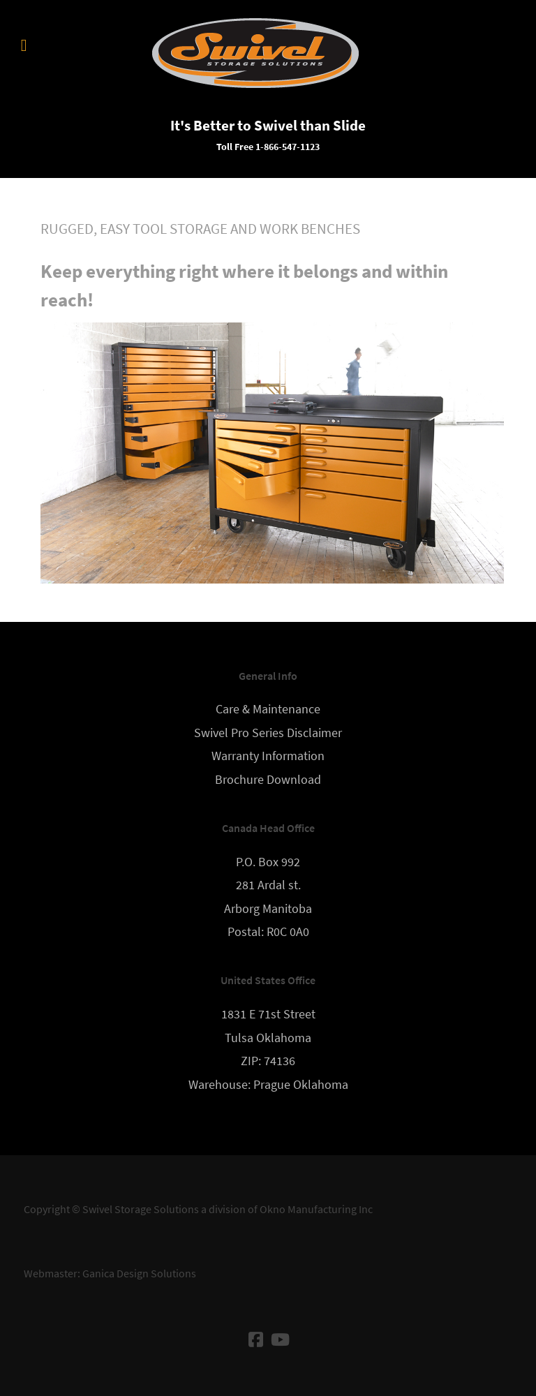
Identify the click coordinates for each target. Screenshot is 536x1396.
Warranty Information (268, 756)
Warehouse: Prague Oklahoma (268, 1084)
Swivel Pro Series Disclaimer (268, 733)
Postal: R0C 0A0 (268, 932)
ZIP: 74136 (268, 1061)
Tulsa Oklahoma (268, 1038)
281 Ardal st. (268, 885)
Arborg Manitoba (268, 908)
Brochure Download (268, 779)
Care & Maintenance (268, 709)
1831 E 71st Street (268, 1014)
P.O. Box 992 (268, 862)
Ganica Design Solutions (139, 1273)
